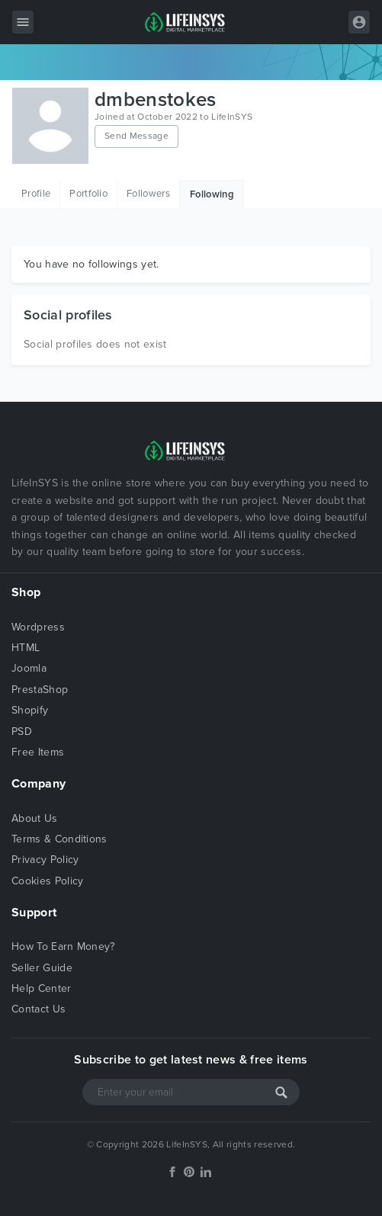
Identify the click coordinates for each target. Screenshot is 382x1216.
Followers (148, 194)
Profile (35, 194)
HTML (25, 647)
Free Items (37, 752)
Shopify (29, 710)
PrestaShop (39, 689)
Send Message (136, 135)
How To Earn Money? (63, 946)
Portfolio (88, 194)
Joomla (29, 668)
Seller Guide (41, 967)
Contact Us (38, 1009)
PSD (21, 731)
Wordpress (38, 627)
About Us (34, 818)
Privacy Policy (45, 859)
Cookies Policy (47, 880)
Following (212, 194)
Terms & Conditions (59, 839)
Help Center (41, 988)
